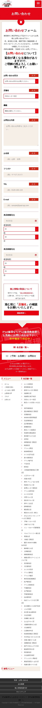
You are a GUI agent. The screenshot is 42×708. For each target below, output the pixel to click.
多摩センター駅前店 (30, 488)
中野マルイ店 (28, 497)
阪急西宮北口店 (29, 649)
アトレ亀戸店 (28, 460)
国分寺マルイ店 (29, 500)
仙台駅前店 (27, 597)
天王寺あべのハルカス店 (32, 637)
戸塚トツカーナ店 (30, 521)
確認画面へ (21, 313)
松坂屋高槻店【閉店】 (31, 634)
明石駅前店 (27, 652)
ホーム (7, 384)
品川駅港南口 (28, 424)
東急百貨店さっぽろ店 (31, 661)
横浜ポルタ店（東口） (31, 512)
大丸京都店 (27, 615)
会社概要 (21, 684)
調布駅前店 (27, 506)
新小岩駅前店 (28, 457)
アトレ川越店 (28, 575)
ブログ (7, 396)
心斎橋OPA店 (28, 630)
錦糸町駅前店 (28, 451)
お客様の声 (8, 393)
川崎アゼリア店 (29, 524)
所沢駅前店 (27, 563)
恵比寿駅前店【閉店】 (31, 411)
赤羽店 (26, 439)
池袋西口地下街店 (30, 396)
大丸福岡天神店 (29, 655)
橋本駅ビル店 (28, 548)
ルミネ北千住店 (29, 454)
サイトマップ (21, 692)
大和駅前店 (27, 551)
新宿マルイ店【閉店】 (31, 390)
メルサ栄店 (27, 609)
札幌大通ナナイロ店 (30, 664)
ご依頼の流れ (9, 387)
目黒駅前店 (27, 414)
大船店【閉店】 (29, 539)
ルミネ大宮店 (28, 569)
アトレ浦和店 (28, 572)
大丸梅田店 (27, 627)
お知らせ (7, 399)
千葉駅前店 (27, 588)
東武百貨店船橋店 (30, 579)
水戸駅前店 (27, 591)
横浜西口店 (27, 509)
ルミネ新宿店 (28, 384)
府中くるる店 (28, 503)
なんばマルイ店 (29, 621)
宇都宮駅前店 (28, 594)
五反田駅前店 (28, 420)
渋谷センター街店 (30, 399)
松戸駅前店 (27, 582)
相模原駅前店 (28, 554)
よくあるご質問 (10, 390)
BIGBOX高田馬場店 (30, 417)
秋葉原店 (27, 445)
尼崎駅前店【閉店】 (30, 643)
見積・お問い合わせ (21, 680)
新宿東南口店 (28, 387)
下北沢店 (27, 464)
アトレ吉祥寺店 (29, 491)
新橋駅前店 (27, 427)
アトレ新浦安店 (29, 585)
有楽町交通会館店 (30, 433)
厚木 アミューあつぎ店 (31, 482)
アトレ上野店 (28, 448)
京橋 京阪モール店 (30, 640)
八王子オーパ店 (29, 475)
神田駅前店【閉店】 (30, 442)
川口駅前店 (27, 566)
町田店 (26, 467)
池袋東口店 (27, 393)
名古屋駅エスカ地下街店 (32, 606)
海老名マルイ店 (29, 485)
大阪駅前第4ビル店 (30, 624)
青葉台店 (27, 536)
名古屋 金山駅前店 (30, 612)
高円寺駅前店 (28, 408)
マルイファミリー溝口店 (32, 533)
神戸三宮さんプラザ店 (31, 646)
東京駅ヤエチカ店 (30, 436)
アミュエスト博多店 (30, 658)
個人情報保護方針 (26, 293)
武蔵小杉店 (27, 479)
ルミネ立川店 (28, 494)
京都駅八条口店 (29, 618)
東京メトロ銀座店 (30, 430)
